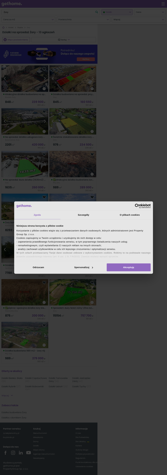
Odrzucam (38, 267)
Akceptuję (128, 267)
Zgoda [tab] (37, 215)
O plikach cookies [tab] (130, 215)
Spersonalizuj (83, 267)
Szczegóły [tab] (83, 215)
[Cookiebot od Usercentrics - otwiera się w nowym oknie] (137, 206)
